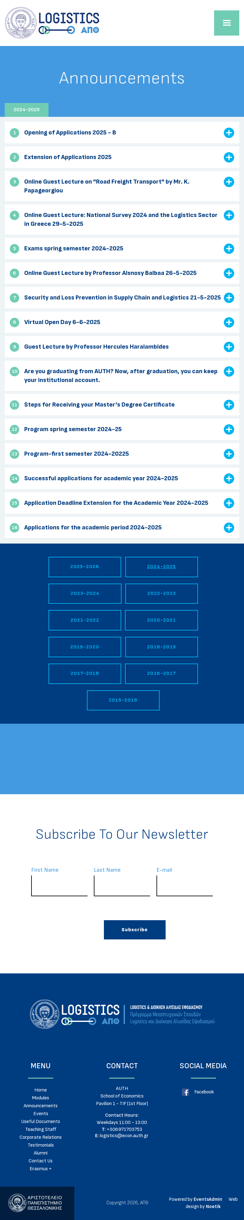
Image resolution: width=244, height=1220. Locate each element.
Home (40, 1090)
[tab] (122, 132)
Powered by (180, 1199)
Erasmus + (41, 1169)
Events (40, 1113)
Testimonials (41, 1145)
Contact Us (41, 1161)
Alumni (41, 1153)
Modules (40, 1098)
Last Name (122, 881)
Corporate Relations (41, 1137)
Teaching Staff (40, 1129)
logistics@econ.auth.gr (122, 1136)
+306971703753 (122, 1129)
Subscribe (135, 930)
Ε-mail (184, 881)
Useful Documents (40, 1121)
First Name (59, 881)
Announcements (41, 1106)
